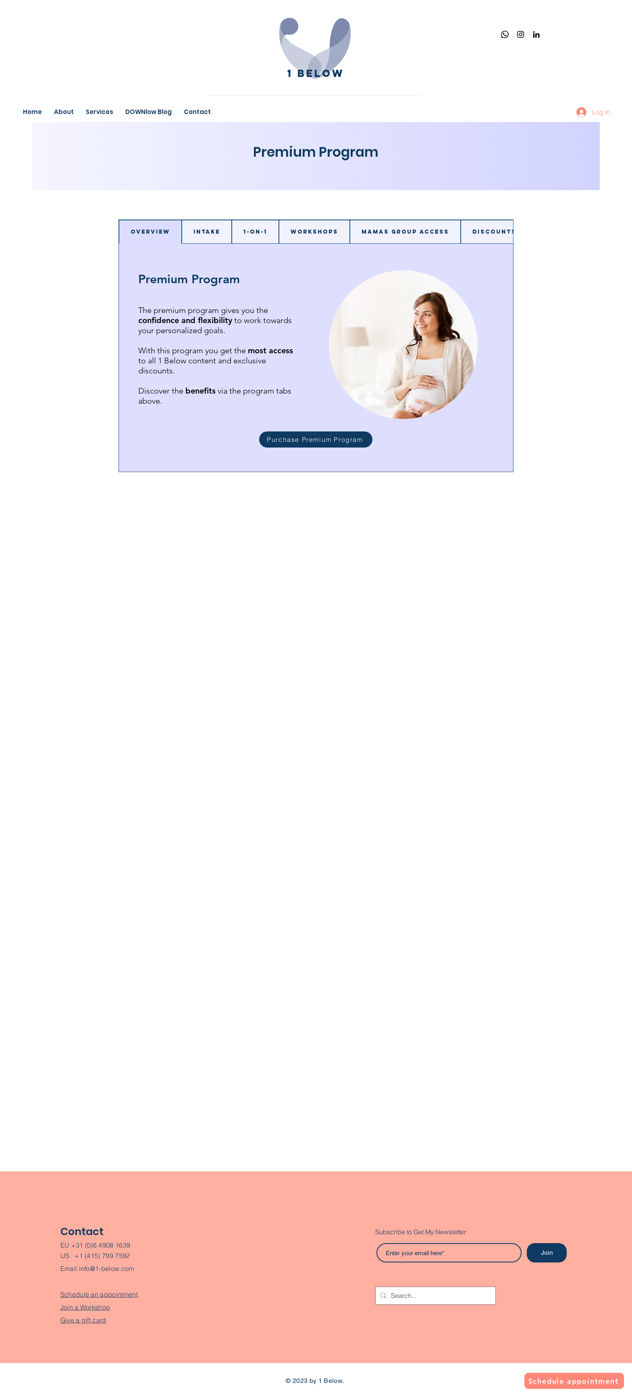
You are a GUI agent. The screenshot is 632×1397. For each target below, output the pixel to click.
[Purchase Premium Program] (315, 439)
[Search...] (434, 1295)
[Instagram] (520, 34)
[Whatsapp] (504, 34)
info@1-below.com (106, 1268)
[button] (99, 112)
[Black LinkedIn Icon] (536, 34)
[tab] (150, 232)
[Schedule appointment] (574, 1381)
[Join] (547, 1252)
